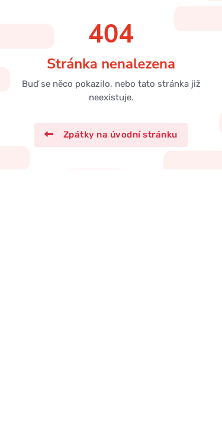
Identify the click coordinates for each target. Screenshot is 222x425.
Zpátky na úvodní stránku (111, 134)
